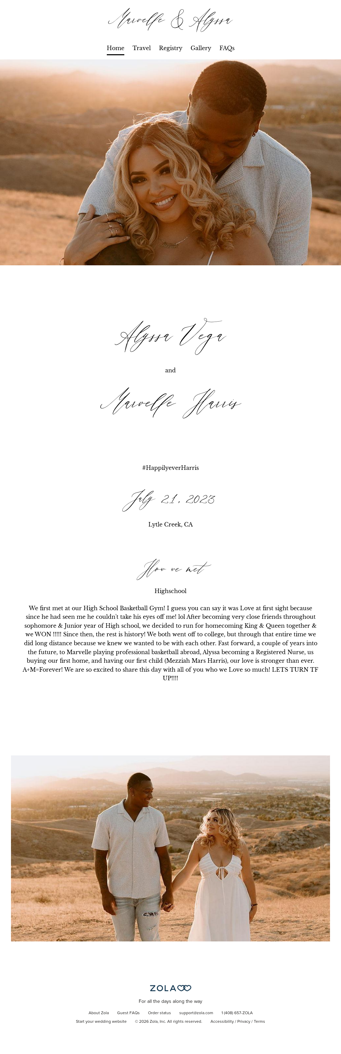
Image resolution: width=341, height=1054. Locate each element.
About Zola (99, 1013)
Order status (159, 1013)
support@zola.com (196, 1013)
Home (115, 48)
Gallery (201, 48)
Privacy (243, 1022)
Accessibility (222, 1022)
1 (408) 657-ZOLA (237, 1013)
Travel (142, 48)
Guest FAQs (128, 1013)
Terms (259, 1022)
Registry (170, 48)
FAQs (227, 48)
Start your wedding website (101, 1022)
